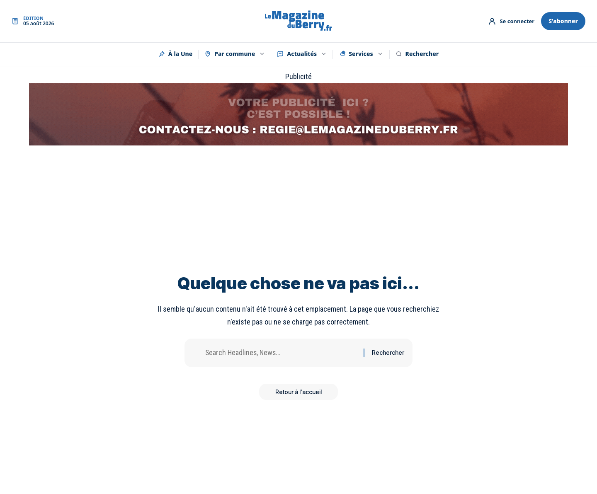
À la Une (175, 54)
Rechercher (417, 54)
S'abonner (563, 21)
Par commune (234, 54)
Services (361, 54)
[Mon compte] (511, 21)
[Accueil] (298, 21)
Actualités (302, 54)
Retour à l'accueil (298, 391)
